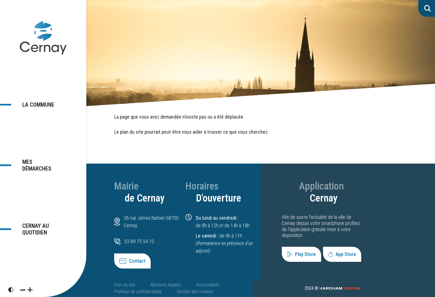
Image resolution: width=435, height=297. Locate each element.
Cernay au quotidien (32, 226)
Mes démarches (40, 164)
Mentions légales (166, 285)
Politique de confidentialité (138, 291)
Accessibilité (207, 285)
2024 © (333, 288)
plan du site (131, 132)
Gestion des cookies (195, 291)
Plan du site (124, 285)
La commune (35, 107)
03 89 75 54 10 (139, 241)
